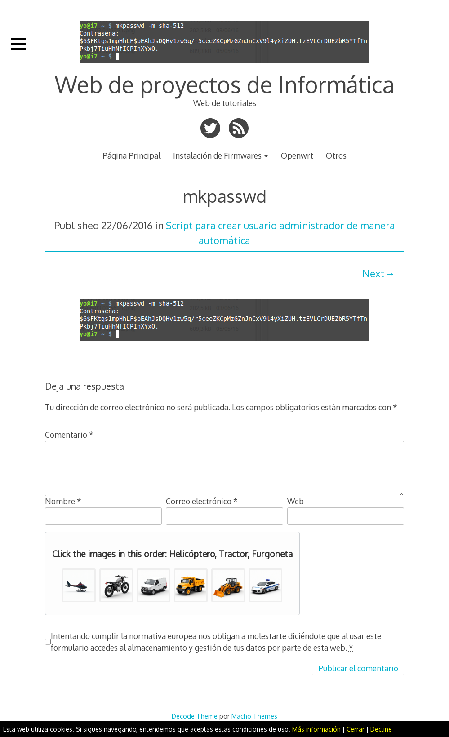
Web (295, 501)
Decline (381, 729)
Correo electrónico (202, 501)
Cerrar (356, 729)
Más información (316, 729)
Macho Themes (254, 716)
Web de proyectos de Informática (225, 84)
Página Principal (131, 155)
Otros (336, 155)
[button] (79, 585)
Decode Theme (195, 716)
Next (373, 273)
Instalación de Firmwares (217, 155)
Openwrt (297, 155)
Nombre (63, 501)
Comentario (69, 435)
